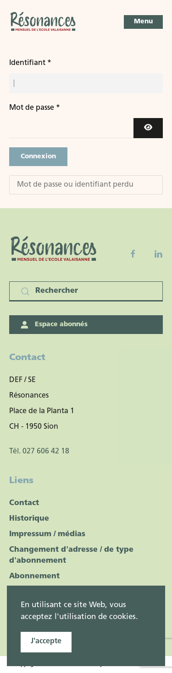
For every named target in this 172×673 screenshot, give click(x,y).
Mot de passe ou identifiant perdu (75, 184)
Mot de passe (34, 108)
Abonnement (34, 576)
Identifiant (30, 63)
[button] (143, 22)
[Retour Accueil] (43, 21)
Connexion (38, 156)
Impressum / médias (47, 534)
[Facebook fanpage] (133, 253)
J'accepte (46, 641)
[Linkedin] (158, 253)
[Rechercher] (86, 291)
